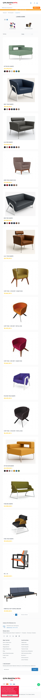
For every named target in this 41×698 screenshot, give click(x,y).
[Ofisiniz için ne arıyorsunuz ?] (16, 7)
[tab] (5, 20)
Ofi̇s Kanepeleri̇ (11, 12)
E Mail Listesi (5, 655)
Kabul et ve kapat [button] (10, 695)
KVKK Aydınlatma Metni (26, 653)
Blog (4, 651)
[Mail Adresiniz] (17, 669)
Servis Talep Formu (7, 642)
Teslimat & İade (24, 648)
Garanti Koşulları (25, 646)
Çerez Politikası (24, 659)
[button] (31, 3)
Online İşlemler (6, 644)
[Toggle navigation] (37, 3)
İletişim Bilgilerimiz (7, 648)
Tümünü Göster (24, 614)
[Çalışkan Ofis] (11, 679)
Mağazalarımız (6, 646)
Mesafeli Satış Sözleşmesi (27, 651)
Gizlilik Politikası (24, 644)
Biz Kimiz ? (23, 655)
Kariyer (4, 657)
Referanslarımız (24, 657)
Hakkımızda (23, 642)
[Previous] (14, 615)
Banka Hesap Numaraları (8, 653)
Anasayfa (5, 12)
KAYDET (34, 669)
